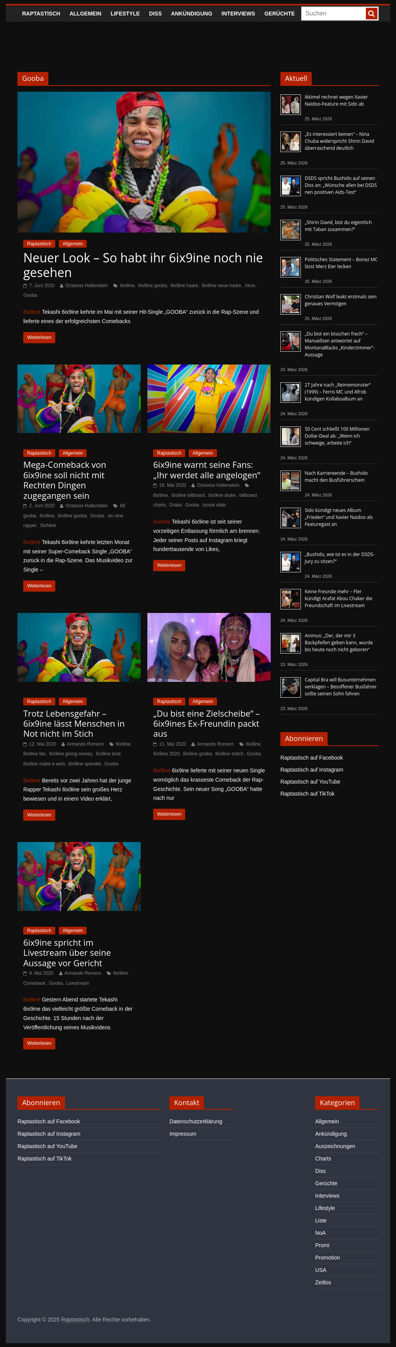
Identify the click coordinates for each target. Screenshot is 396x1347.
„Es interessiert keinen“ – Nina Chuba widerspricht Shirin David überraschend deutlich (339, 141)
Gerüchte (280, 13)
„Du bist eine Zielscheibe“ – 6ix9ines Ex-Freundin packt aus (206, 723)
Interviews (238, 13)
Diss (155, 13)
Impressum (182, 1134)
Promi (322, 1245)
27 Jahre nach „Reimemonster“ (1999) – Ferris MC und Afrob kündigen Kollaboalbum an (338, 392)
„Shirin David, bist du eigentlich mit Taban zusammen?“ (338, 226)
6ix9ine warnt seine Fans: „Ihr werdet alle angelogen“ (206, 469)
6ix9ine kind (108, 754)
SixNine (48, 525)
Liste (321, 1220)
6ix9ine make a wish (44, 764)
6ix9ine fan (34, 754)
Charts (323, 1158)
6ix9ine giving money (70, 754)
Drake (175, 505)
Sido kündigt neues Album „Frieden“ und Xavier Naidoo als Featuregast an (339, 517)
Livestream (77, 983)
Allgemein (85, 13)
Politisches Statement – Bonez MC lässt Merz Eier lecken (341, 263)
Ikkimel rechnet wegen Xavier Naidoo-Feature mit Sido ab (336, 100)
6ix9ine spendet (84, 764)
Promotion (327, 1258)
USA (320, 1270)
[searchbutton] (371, 13)
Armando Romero (85, 744)
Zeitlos (323, 1282)
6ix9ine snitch (229, 754)
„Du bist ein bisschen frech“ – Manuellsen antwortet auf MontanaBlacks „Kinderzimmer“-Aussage (340, 344)
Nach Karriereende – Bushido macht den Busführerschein (336, 476)
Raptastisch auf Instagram (311, 770)
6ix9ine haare (184, 285)
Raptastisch (41, 13)
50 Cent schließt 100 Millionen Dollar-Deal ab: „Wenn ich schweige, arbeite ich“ (337, 436)
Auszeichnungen (335, 1146)
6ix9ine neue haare (221, 285)
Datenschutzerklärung (195, 1121)
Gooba (30, 295)
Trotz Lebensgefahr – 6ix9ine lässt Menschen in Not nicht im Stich (74, 723)
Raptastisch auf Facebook (311, 758)
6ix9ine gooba (152, 285)
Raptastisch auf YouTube (310, 782)
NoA (320, 1233)
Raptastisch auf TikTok (307, 794)
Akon (250, 285)
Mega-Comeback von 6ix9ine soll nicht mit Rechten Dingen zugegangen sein (64, 480)
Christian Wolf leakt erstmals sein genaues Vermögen (341, 300)
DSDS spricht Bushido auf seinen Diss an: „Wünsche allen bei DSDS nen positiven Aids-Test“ (341, 185)
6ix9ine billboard (188, 495)
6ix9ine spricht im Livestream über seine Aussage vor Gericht (67, 952)
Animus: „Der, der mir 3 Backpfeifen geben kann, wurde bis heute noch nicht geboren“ (339, 642)
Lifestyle (125, 13)
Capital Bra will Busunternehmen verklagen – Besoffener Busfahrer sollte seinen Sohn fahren (341, 686)
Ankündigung (191, 13)
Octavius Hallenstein (86, 285)
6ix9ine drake (222, 495)
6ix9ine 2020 (166, 754)
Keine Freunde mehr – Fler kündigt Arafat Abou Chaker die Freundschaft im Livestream (338, 598)
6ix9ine (127, 285)
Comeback (34, 983)
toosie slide (214, 505)
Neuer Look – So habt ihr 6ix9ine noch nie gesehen (143, 265)
